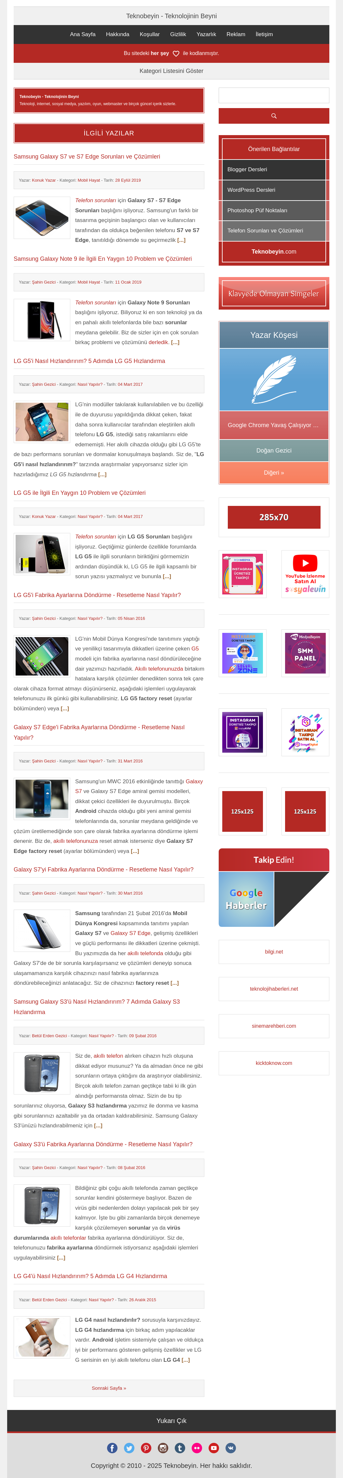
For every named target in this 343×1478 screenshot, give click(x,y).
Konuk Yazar (44, 180)
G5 (195, 649)
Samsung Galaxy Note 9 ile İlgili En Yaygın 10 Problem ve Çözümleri (103, 259)
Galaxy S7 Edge (131, 933)
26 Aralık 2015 (142, 1299)
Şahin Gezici (44, 282)
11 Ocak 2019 (128, 282)
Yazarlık (206, 34)
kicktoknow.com (274, 1063)
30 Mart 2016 (130, 893)
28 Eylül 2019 (128, 180)
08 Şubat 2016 (131, 1167)
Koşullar (150, 34)
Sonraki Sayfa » (109, 1388)
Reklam (235, 34)
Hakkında (118, 34)
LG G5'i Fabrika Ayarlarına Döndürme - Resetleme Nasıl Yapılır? (97, 595)
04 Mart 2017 (130, 384)
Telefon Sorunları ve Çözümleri (265, 231)
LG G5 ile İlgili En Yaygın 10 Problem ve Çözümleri (80, 493)
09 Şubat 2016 (143, 1035)
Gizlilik (178, 34)
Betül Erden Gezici (49, 1035)
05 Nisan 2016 (131, 618)
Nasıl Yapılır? (90, 384)
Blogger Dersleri (247, 169)
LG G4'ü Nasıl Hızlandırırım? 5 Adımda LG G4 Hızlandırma (90, 1276)
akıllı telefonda (145, 953)
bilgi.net (274, 952)
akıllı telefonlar (68, 1238)
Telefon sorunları (95, 200)
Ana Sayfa (82, 34)
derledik (158, 342)
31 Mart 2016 (130, 761)
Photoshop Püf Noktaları (257, 210)
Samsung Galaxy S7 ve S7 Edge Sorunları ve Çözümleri (87, 156)
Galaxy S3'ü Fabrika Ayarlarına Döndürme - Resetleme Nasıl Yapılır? (103, 1144)
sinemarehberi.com (274, 1026)
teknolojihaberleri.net (274, 989)
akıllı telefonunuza (75, 841)
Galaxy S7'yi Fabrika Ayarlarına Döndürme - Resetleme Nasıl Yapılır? (104, 869)
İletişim (264, 34)
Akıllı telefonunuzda (159, 669)
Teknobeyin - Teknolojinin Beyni (171, 16)
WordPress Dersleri (251, 190)
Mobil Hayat (89, 180)
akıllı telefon (108, 1056)
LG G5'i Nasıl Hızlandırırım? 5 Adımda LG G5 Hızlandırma (89, 361)
